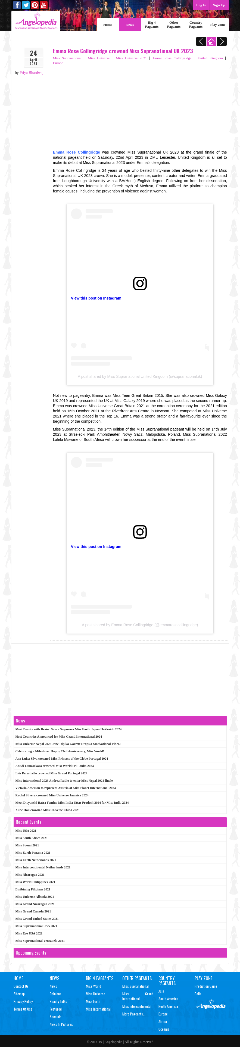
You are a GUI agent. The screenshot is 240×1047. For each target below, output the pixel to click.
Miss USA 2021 (25, 831)
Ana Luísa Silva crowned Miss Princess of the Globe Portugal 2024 (61, 759)
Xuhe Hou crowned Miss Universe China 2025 (47, 810)
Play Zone (218, 25)
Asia (161, 991)
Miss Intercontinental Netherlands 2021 (43, 867)
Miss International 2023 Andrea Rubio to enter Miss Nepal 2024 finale (64, 781)
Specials (55, 1016)
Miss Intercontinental (136, 1006)
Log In (201, 5)
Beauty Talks (58, 1001)
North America (168, 1006)
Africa (162, 1021)
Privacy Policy (23, 1001)
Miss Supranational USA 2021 (36, 926)
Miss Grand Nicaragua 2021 (35, 904)
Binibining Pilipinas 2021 (33, 889)
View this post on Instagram (96, 298)
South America (168, 998)
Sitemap (19, 993)
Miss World (93, 986)
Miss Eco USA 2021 (29, 933)
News (130, 25)
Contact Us (21, 986)
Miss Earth (93, 1001)
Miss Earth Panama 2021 (33, 853)
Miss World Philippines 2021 (35, 882)
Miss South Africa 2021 (31, 838)
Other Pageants (174, 24)
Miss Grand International (137, 996)
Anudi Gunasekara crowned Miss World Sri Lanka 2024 (54, 766)
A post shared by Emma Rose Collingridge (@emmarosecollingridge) (140, 625)
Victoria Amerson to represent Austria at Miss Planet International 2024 (65, 788)
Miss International (98, 1009)
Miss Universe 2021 (131, 58)
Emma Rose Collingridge (172, 58)
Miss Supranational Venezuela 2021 (40, 941)
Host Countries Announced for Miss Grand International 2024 (58, 736)
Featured (56, 1009)
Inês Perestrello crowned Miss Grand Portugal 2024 (51, 773)
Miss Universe (99, 58)
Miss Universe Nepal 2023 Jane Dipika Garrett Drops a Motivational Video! (68, 744)
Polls (198, 993)
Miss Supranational (67, 58)
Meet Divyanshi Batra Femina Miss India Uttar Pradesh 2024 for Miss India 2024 (72, 803)
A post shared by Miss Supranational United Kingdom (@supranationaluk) (140, 376)
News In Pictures (61, 1024)
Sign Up (219, 5)
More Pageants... (133, 1014)
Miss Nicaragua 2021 (30, 875)
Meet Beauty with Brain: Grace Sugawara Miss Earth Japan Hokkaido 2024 (68, 729)
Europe (58, 63)
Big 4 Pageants (152, 24)
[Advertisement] (140, 106)
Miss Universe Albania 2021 (34, 897)
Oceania (163, 1029)
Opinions (55, 993)
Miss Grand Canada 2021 (33, 911)
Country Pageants (196, 24)
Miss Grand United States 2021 (37, 919)
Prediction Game (206, 986)
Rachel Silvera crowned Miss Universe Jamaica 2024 (52, 795)
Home (107, 25)
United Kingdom (210, 58)
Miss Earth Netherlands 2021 (35, 860)
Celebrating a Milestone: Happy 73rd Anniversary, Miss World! (59, 751)
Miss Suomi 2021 (27, 845)
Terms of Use (23, 1009)
